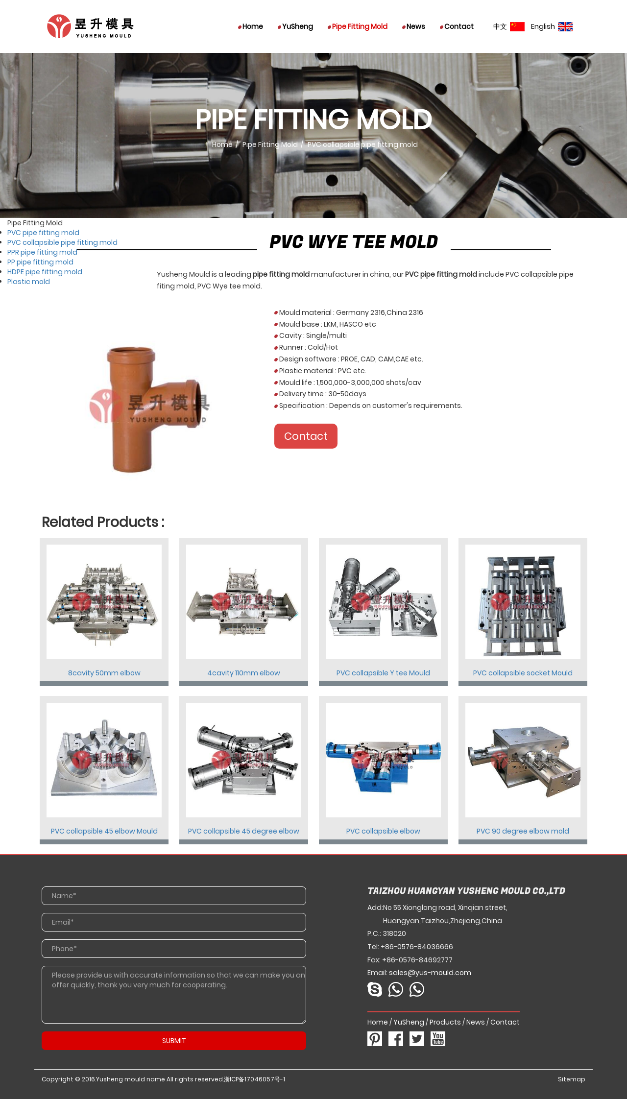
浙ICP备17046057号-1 (254, 1079)
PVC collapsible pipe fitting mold (62, 242)
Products (445, 1022)
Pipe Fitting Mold (357, 26)
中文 (509, 26)
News (413, 26)
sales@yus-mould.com (430, 973)
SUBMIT (174, 1041)
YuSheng (295, 26)
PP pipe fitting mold (40, 262)
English (552, 26)
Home (250, 26)
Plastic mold (28, 282)
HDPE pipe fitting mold (44, 272)
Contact (457, 26)
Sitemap (571, 1079)
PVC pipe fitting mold (43, 233)
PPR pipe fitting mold (42, 252)
